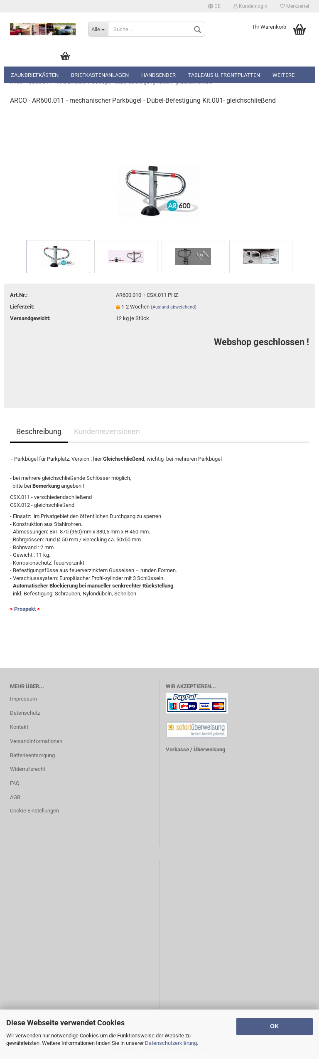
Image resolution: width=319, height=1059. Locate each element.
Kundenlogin (250, 6)
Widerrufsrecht (27, 769)
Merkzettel (294, 6)
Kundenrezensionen (107, 431)
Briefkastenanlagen (100, 75)
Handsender (158, 75)
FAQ (15, 783)
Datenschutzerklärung (171, 1043)
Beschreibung (38, 431)
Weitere (283, 75)
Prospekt (25, 609)
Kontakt (19, 727)
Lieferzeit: (22, 307)
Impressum (23, 699)
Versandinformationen (36, 741)
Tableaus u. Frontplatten (224, 75)
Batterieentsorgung (32, 755)
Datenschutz (25, 713)
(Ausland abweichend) (173, 307)
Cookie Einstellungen (34, 810)
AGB (15, 797)
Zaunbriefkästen (35, 75)
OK (274, 1026)
